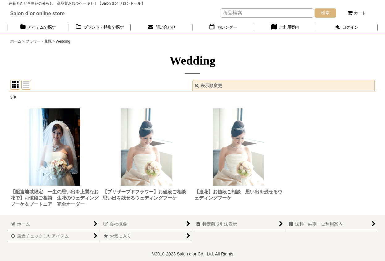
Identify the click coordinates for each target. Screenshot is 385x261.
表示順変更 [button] (208, 85)
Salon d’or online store (37, 13)
